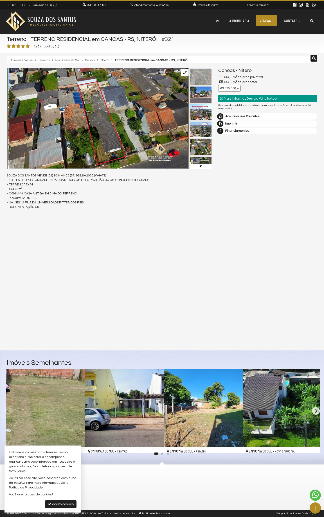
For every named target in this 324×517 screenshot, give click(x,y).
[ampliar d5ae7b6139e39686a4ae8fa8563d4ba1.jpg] (97, 118)
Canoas (226, 70)
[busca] (312, 20)
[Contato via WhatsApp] (315, 495)
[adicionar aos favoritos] (155, 446)
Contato (292, 20)
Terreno (17, 39)
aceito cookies (61, 504)
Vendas (267, 20)
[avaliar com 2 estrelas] (13, 46)
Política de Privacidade (156, 513)
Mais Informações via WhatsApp (248, 98)
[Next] (316, 411)
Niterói (245, 70)
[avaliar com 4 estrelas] (23, 46)
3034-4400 (97, 5)
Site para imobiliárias (288, 513)
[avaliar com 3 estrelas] (18, 46)
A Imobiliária (239, 20)
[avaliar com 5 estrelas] (28, 46)
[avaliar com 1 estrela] (9, 46)
